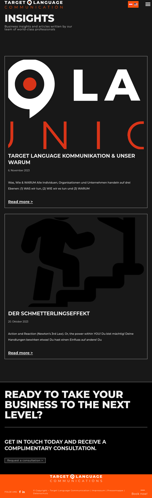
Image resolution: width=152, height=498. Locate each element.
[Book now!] (139, 494)
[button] (148, 4)
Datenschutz (40, 493)
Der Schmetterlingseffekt (49, 313)
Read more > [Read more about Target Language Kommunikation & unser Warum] (20, 201)
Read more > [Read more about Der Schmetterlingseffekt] (20, 353)
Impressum (98, 490)
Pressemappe (115, 490)
